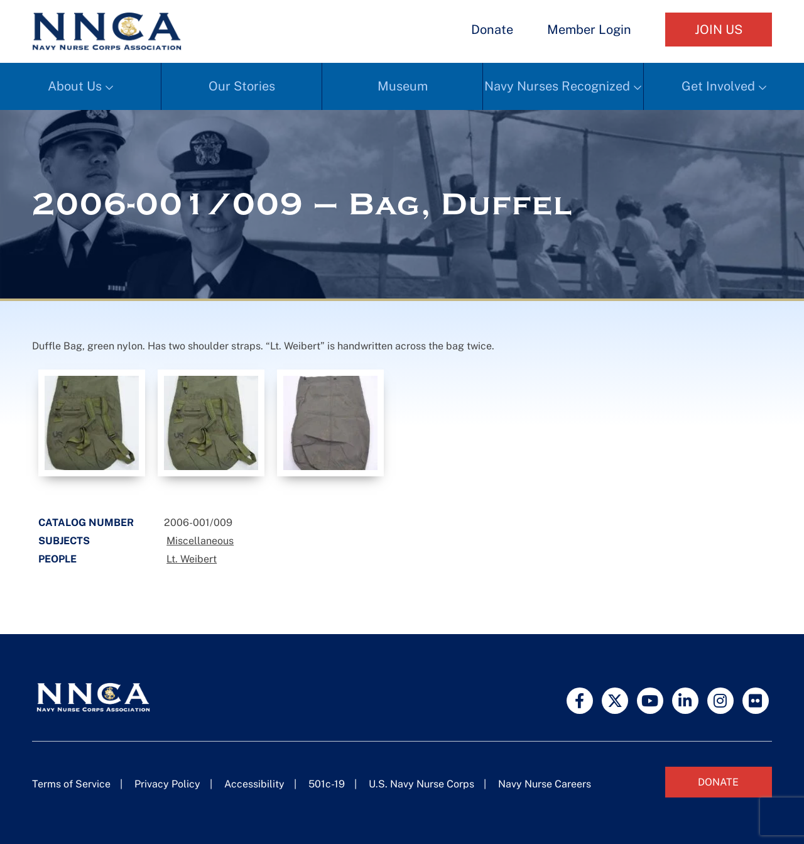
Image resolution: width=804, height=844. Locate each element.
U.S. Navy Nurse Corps (421, 784)
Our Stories (242, 86)
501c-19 (326, 784)
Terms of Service (71, 784)
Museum (403, 86)
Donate (492, 29)
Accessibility (254, 784)
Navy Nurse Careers (544, 784)
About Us (75, 86)
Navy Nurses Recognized (557, 86)
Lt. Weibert (191, 559)
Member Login (589, 29)
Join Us (718, 29)
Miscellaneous (200, 541)
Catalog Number (86, 523)
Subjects (64, 541)
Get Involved (718, 86)
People (57, 559)
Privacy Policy (167, 784)
